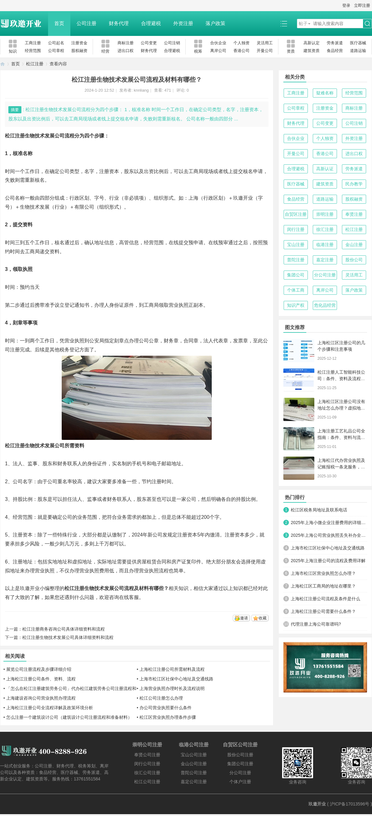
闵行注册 (295, 229)
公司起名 (56, 43)
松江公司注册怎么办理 (161, 698)
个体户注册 (240, 781)
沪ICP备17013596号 (350, 803)
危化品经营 (325, 305)
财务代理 (119, 23)
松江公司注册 (147, 781)
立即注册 (362, 5)
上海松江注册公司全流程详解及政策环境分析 (49, 707)
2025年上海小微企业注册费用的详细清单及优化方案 (329, 522)
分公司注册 (325, 274)
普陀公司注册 (194, 772)
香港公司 (241, 50)
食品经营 (335, 50)
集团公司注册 (240, 763)
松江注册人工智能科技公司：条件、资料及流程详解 (341, 379)
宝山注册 (295, 244)
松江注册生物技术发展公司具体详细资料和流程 (67, 637)
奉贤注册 (354, 214)
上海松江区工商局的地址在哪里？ (323, 586)
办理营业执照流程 (149, 570)
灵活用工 (265, 43)
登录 (346, 5)
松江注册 (34, 63)
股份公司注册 (240, 754)
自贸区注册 (296, 214)
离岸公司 (218, 50)
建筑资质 (311, 50)
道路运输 (358, 50)
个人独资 (241, 43)
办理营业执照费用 (89, 570)
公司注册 (86, 23)
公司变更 (149, 43)
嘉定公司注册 (194, 781)
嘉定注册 (325, 259)
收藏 (263, 618)
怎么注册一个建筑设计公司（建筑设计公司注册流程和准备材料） (69, 717)
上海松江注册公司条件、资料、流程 (41, 678)
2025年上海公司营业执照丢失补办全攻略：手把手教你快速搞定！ (329, 535)
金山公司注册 (194, 763)
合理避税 (151, 23)
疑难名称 (325, 92)
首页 (59, 23)
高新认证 (325, 168)
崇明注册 (325, 214)
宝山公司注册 (194, 754)
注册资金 (79, 43)
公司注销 (172, 43)
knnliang (141, 90)
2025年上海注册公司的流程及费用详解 (328, 560)
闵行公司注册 (147, 763)
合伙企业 (218, 43)
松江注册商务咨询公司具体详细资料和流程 (63, 629)
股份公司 (354, 259)
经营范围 (33, 50)
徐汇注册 (325, 229)
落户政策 (215, 23)
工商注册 (33, 43)
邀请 (244, 618)
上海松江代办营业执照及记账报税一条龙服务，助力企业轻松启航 (341, 467)
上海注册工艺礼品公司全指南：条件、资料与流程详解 (341, 437)
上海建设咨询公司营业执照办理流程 (41, 698)
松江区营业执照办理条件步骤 (168, 717)
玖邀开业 (317, 803)
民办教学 (354, 183)
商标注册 (125, 43)
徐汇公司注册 (147, 772)
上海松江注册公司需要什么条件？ (323, 611)
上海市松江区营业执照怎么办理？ (323, 573)
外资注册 (183, 23)
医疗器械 (358, 43)
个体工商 (295, 290)
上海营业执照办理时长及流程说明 (172, 688)
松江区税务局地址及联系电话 (319, 509)
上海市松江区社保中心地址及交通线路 (176, 678)
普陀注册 (295, 259)
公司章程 (56, 50)
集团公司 (295, 274)
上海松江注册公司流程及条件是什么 (325, 598)
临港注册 (325, 244)
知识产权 (295, 305)
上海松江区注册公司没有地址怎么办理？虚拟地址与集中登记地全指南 (341, 408)
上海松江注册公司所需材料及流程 (172, 669)
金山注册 (354, 244)
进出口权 (125, 50)
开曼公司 (265, 50)
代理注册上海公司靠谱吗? (316, 624)
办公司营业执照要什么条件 (166, 707)
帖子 (303, 23)
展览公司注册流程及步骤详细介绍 (38, 669)
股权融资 (79, 50)
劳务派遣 (335, 43)
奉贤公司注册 (147, 754)
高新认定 (311, 43)
